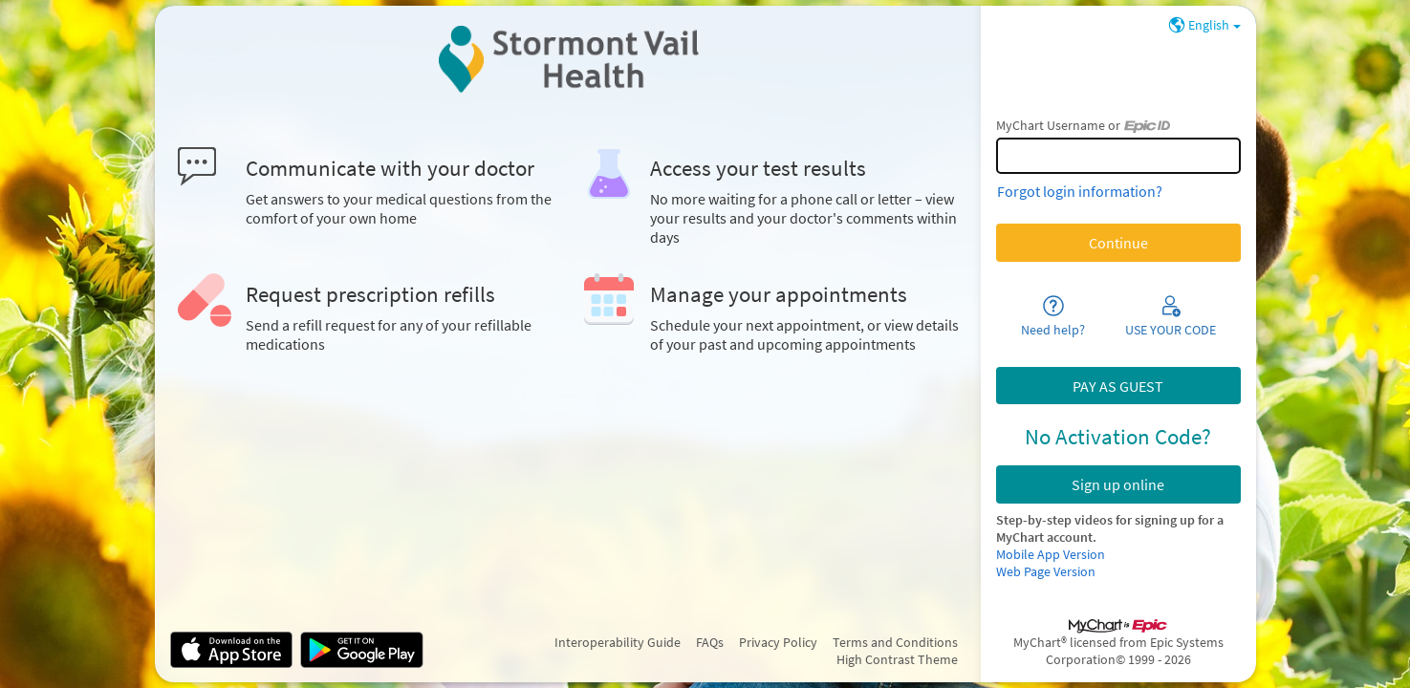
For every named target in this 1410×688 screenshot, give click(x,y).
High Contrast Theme (897, 659)
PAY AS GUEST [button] (1118, 386)
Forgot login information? (1079, 191)
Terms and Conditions (895, 642)
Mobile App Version (1050, 554)
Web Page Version (1045, 571)
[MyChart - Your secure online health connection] (567, 59)
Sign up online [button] (1118, 484)
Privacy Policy (778, 642)
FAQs (710, 642)
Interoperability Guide (617, 642)
